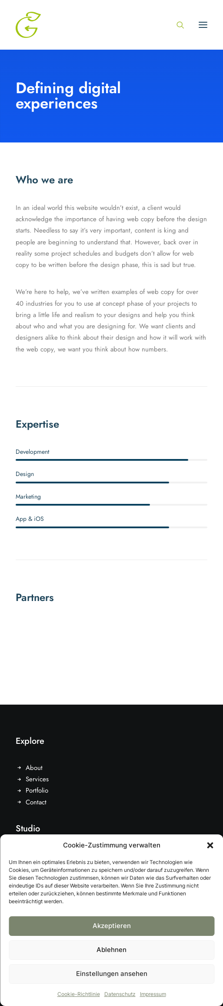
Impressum (153, 994)
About (34, 768)
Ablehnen (111, 949)
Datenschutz (120, 994)
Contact (36, 802)
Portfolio (37, 790)
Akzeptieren (112, 926)
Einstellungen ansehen (111, 973)
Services (37, 779)
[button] (210, 845)
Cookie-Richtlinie (78, 994)
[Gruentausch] (28, 25)
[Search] (176, 25)
